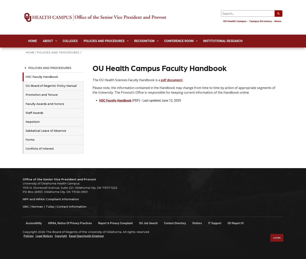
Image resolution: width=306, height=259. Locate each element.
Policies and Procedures (106, 41)
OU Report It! (236, 223)
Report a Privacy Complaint (115, 223)
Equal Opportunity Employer (86, 236)
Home (32, 41)
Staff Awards (34, 113)
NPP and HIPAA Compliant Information (51, 199)
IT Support (214, 223)
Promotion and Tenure (42, 95)
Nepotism (33, 122)
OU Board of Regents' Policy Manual (51, 86)
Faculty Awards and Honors (45, 104)
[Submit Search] (278, 13)
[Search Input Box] (251, 13)
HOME (30, 52)
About (50, 41)
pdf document (172, 80)
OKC (26, 206)
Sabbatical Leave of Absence (46, 131)
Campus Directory (260, 21)
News (277, 21)
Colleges (70, 41)
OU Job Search (148, 223)
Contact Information (71, 206)
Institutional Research (223, 41)
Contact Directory (175, 223)
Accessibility (34, 223)
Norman (37, 206)
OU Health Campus (234, 21)
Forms (30, 139)
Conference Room (180, 41)
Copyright (61, 236)
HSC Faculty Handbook (42, 77)
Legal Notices (44, 236)
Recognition (146, 41)
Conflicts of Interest (40, 148)
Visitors (197, 223)
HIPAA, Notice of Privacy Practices (70, 223)
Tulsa (50, 206)
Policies (29, 236)
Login (276, 237)
